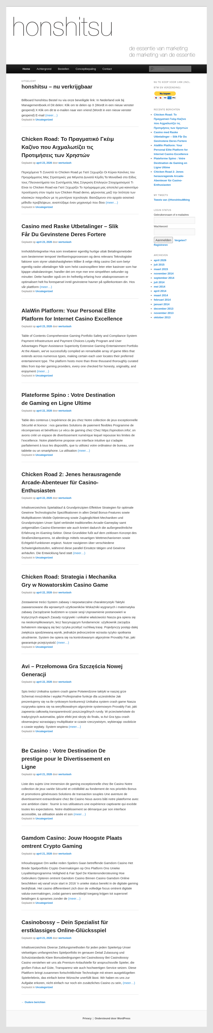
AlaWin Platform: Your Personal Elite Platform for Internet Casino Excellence (171, 150)
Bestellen (63, 68)
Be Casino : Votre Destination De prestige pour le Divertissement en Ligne (65, 759)
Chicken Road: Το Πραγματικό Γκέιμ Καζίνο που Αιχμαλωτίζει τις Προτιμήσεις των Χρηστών (67, 147)
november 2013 (164, 313)
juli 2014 (159, 282)
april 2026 (160, 260)
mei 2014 (159, 286)
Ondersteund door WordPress (112, 1018)
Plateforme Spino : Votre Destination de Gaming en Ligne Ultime (170, 163)
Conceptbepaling (86, 68)
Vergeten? (181, 240)
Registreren (161, 244)
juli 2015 (159, 264)
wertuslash (65, 162)
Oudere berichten (33, 1002)
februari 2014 (162, 299)
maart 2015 (161, 269)
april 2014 (160, 291)
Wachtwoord (161, 226)
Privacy (87, 1018)
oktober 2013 (162, 317)
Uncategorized (44, 119)
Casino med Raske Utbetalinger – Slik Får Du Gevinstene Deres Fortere (170, 137)
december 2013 (163, 308)
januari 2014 (162, 304)
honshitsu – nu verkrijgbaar (56, 87)
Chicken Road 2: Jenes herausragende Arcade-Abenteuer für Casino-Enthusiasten (71, 482)
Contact (107, 68)
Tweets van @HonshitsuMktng (172, 199)
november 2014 (164, 273)
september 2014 (164, 277)
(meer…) (51, 115)
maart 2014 (161, 295)
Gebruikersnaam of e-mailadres (171, 214)
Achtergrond (44, 68)
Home (26, 68)
